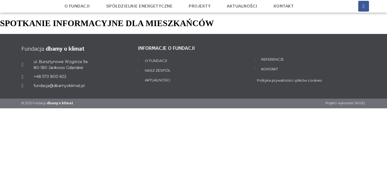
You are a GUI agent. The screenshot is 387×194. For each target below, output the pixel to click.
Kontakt (284, 6)
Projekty (200, 6)
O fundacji (77, 6)
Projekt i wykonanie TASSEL (345, 103)
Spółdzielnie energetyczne (139, 6)
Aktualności (242, 6)
